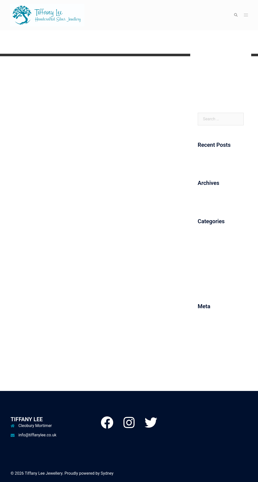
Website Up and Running (219, 161)
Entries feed (208, 331)
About (203, 84)
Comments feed (212, 341)
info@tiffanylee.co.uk (37, 435)
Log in (203, 322)
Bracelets (206, 237)
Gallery (204, 75)
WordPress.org (211, 350)
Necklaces (207, 275)
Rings (203, 284)
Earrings (205, 256)
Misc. (203, 265)
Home (203, 66)
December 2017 (212, 199)
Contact (205, 94)
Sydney (107, 473)
